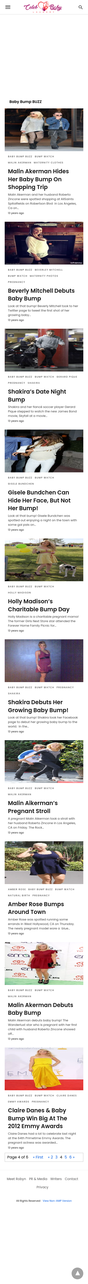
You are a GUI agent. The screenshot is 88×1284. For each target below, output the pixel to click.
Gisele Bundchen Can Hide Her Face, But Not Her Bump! (39, 500)
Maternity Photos (44, 276)
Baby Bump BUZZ (20, 156)
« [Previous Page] (49, 1157)
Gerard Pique (67, 377)
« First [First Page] (38, 1157)
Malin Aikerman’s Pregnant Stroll (33, 807)
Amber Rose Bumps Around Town (36, 908)
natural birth (19, 895)
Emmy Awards (18, 1101)
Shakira (34, 383)
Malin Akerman (19, 162)
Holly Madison (19, 592)
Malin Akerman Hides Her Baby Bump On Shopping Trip (38, 179)
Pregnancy (16, 282)
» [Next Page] (74, 1157)
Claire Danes (67, 1095)
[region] (44, 54)
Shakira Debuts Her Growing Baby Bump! (38, 706)
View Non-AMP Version (57, 1201)
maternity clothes (49, 162)
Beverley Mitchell (49, 270)
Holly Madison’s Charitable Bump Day (38, 605)
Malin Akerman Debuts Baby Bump (40, 1009)
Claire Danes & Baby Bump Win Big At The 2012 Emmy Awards (37, 1118)
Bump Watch (44, 156)
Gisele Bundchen (21, 484)
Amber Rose (17, 889)
